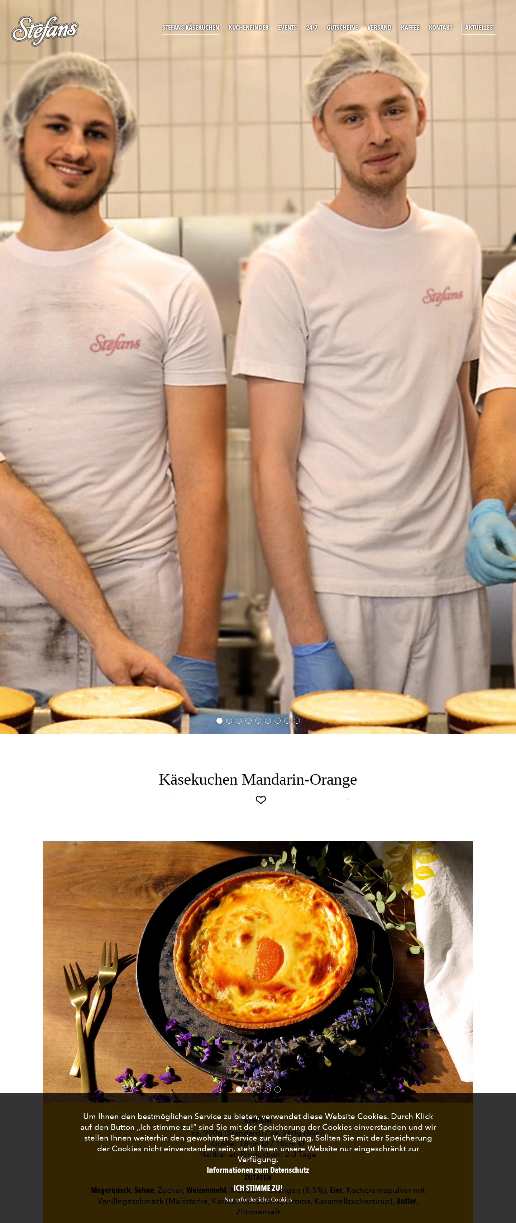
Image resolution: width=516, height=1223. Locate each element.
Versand (379, 27)
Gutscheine (342, 27)
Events (287, 27)
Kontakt (440, 27)
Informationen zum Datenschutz (258, 1170)
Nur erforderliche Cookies (258, 1199)
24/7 (311, 27)
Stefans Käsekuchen (191, 27)
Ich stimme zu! (258, 1188)
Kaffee (410, 27)
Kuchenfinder (249, 27)
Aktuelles (479, 27)
